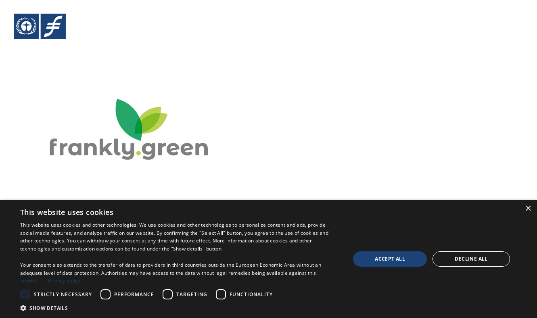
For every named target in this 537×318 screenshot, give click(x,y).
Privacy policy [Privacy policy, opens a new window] (64, 280)
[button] (180, 308)
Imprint (28, 280)
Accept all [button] (390, 258)
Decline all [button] (471, 258)
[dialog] (268, 259)
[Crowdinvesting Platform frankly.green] (132, 79)
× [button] (528, 209)
